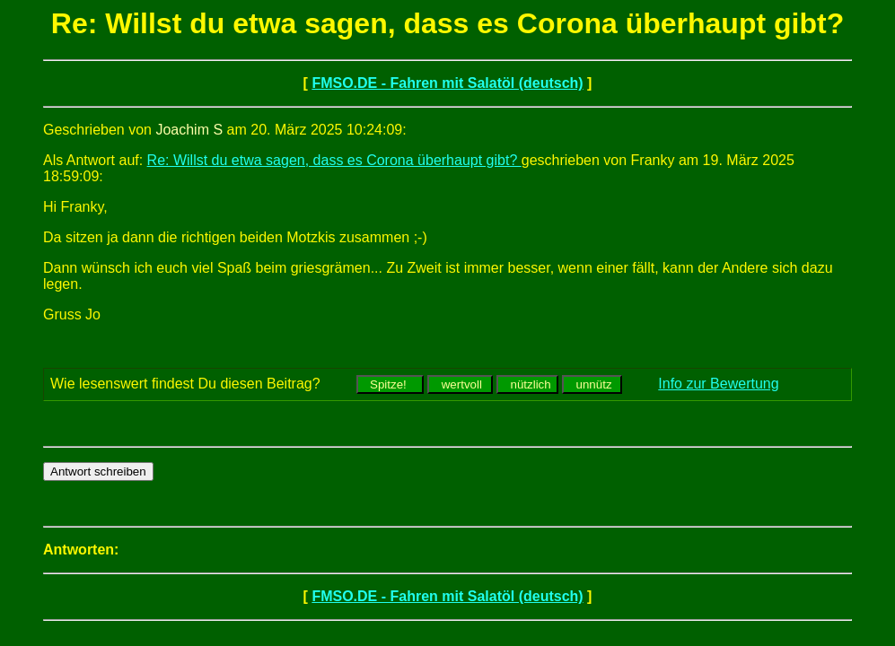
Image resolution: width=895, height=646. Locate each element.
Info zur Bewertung (718, 383)
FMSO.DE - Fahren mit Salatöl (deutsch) (447, 83)
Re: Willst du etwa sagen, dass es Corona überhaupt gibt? (334, 160)
